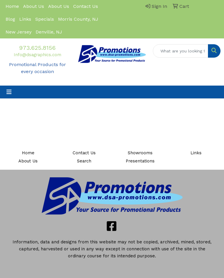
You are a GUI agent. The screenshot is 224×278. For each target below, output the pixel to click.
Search (84, 161)
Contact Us (85, 6)
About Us (33, 6)
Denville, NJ (49, 32)
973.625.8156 (37, 47)
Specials (44, 19)
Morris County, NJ (78, 19)
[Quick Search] (180, 51)
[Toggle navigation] (9, 92)
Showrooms (140, 152)
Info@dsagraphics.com (37, 54)
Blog (10, 19)
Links (25, 19)
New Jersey (19, 32)
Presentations (140, 161)
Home (12, 6)
